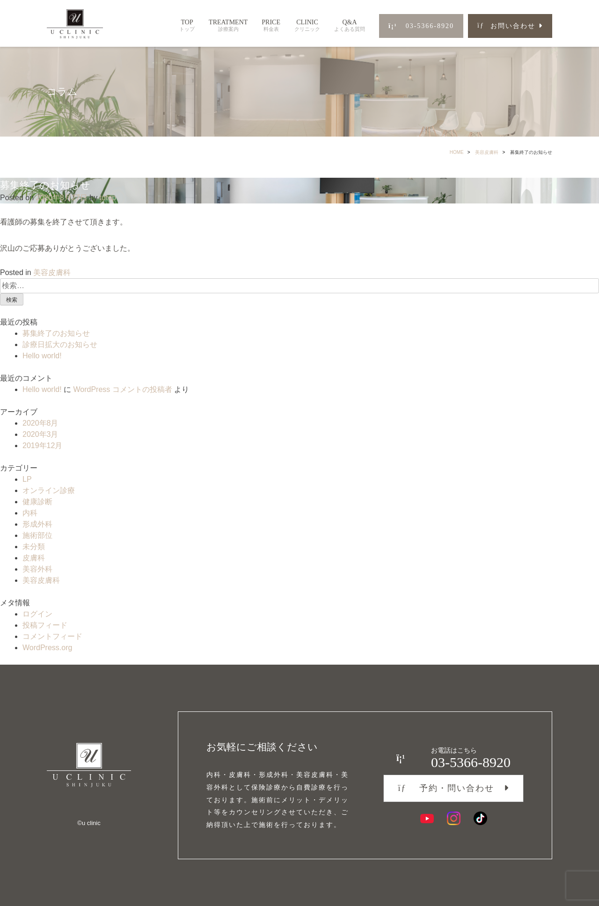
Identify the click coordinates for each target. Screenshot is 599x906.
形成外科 (37, 524)
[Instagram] (453, 818)
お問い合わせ (506, 25)
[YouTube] (427, 818)
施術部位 (37, 535)
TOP (187, 25)
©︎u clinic (88, 822)
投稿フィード (44, 625)
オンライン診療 (48, 490)
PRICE (271, 25)
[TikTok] (480, 818)
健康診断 (37, 502)
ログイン (37, 614)
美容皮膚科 (486, 152)
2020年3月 (40, 434)
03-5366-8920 (421, 25)
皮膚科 (33, 558)
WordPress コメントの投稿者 (122, 389)
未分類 (33, 547)
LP (27, 479)
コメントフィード (52, 636)
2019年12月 (42, 445)
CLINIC (307, 25)
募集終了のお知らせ (56, 333)
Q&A (349, 25)
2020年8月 (40, 423)
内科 (29, 513)
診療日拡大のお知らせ (59, 344)
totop (108, 198)
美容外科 (37, 569)
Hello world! (42, 356)
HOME (457, 152)
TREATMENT (228, 25)
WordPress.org (47, 648)
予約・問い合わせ (446, 788)
